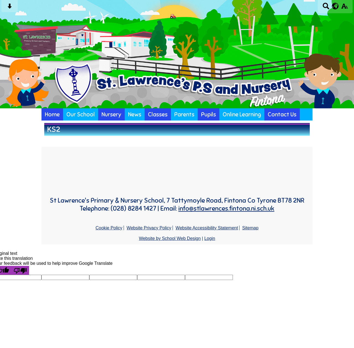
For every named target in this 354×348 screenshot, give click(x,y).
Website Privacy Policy (149, 228)
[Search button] (326, 8)
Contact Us (282, 114)
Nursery (111, 114)
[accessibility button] (344, 8)
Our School (80, 114)
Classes (158, 114)
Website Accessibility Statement (207, 228)
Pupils (208, 114)
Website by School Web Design (170, 238)
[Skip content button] (10, 8)
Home (52, 114)
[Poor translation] (20, 270)
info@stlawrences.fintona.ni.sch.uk (226, 209)
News (134, 114)
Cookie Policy (108, 228)
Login (209, 238)
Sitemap (250, 228)
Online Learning (242, 114)
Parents (184, 114)
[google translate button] (335, 6)
